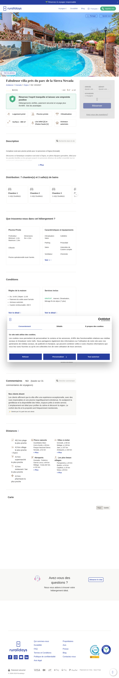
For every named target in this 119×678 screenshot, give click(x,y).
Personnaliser (59, 357)
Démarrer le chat (95, 580)
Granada (18, 85)
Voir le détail (14, 313)
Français (93, 9)
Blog (83, 8)
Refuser (25, 357)
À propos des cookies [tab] (94, 326)
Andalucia (9, 85)
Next (76, 194)
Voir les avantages (33, 106)
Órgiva (26, 85)
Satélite (106, 508)
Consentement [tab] (24, 326)
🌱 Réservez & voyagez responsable (58, 2)
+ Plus (41, 158)
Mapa (99, 508)
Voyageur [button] (62, 8)
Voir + (48, 260)
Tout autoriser (93, 357)
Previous (6, 194)
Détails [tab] (59, 326)
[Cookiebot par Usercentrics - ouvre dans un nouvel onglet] (100, 319)
